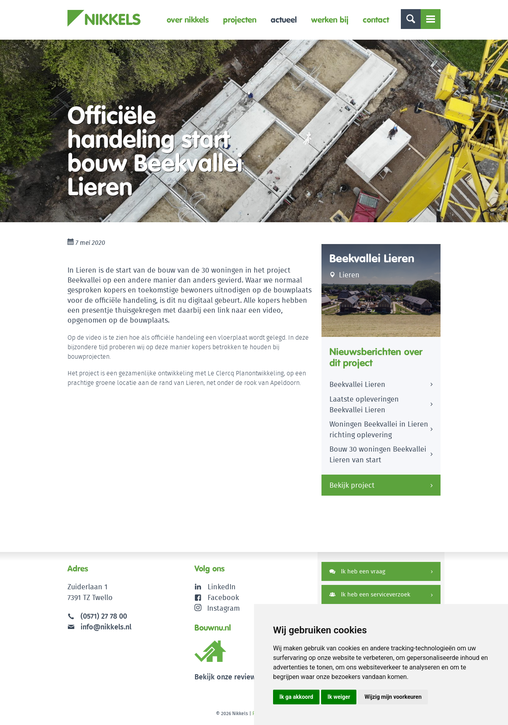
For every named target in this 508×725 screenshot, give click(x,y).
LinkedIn (222, 587)
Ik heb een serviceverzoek (369, 594)
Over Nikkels (188, 20)
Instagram (217, 608)
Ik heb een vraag (357, 571)
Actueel (284, 20)
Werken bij (329, 20)
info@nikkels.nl (99, 627)
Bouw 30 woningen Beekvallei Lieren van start (377, 454)
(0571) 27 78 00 (104, 616)
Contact (376, 20)
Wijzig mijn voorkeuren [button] (392, 697)
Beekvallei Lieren (357, 384)
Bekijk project (352, 485)
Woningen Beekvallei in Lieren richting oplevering (378, 429)
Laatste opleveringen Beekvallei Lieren (364, 404)
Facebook (223, 597)
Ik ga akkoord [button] (296, 697)
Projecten (239, 20)
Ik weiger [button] (338, 697)
